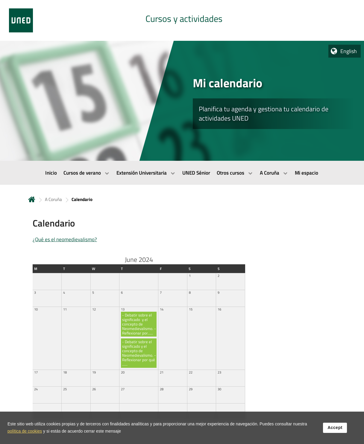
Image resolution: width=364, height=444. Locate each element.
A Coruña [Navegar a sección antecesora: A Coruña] (53, 199)
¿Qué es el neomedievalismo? (65, 239)
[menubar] (182, 173)
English (348, 51)
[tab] (182, 20)
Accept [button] (334, 428)
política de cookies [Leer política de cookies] (24, 431)
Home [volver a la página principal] (32, 199)
